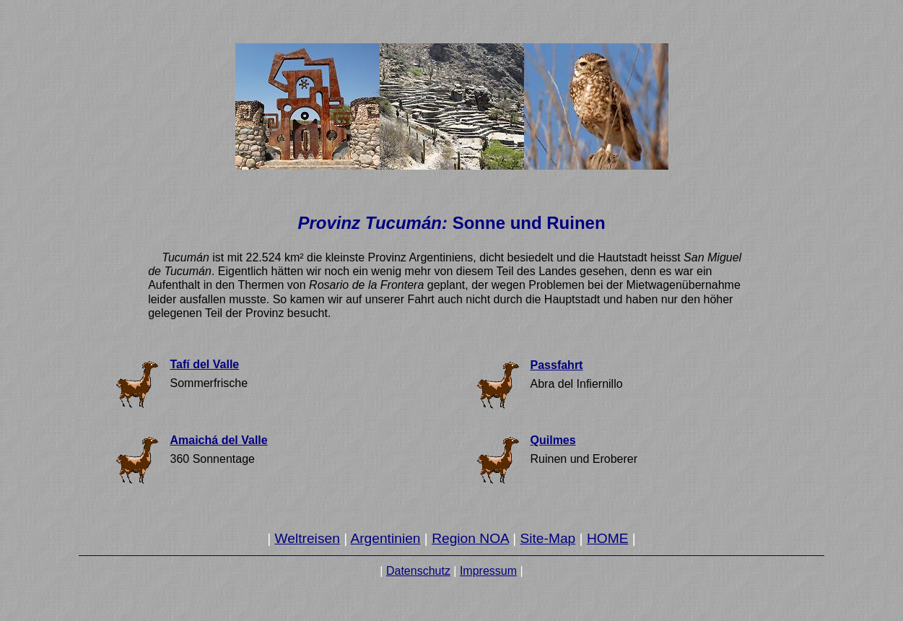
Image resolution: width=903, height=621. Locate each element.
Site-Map (547, 538)
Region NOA (470, 538)
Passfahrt (557, 365)
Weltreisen (307, 538)
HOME (608, 538)
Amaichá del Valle (218, 440)
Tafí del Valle (204, 364)
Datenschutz (418, 571)
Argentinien (385, 538)
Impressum (488, 571)
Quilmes (553, 440)
